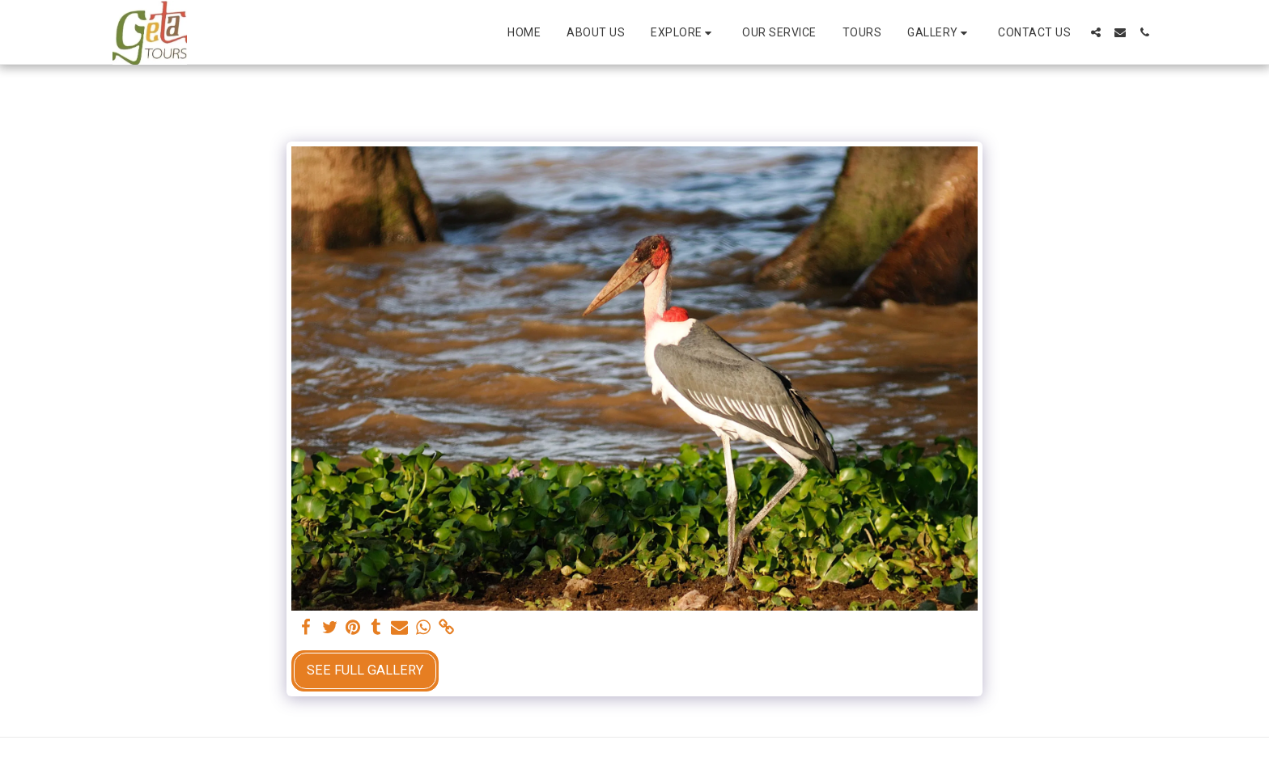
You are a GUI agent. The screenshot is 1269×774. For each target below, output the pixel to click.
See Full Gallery (365, 670)
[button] (683, 32)
